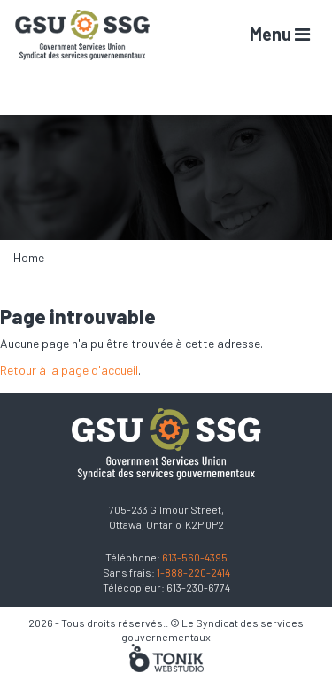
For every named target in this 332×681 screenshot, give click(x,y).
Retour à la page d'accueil (69, 369)
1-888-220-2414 (193, 572)
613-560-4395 (195, 557)
